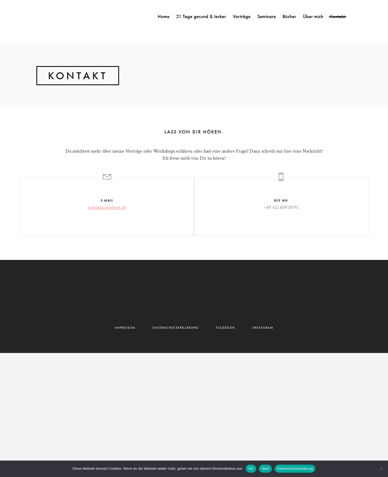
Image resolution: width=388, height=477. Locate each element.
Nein (265, 468)
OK (251, 468)
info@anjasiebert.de (107, 207)
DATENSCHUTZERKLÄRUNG (176, 328)
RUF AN (281, 200)
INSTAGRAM (262, 328)
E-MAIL (107, 200)
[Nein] (381, 468)
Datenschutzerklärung (295, 468)
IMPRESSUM (125, 328)
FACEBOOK (225, 328)
